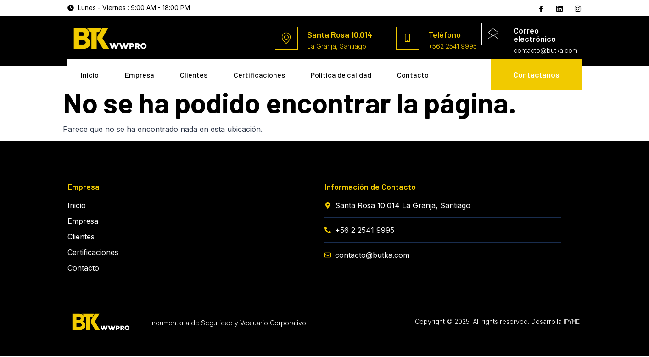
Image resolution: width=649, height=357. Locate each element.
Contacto (97, 99)
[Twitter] (558, 7)
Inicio (90, 72)
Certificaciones (264, 72)
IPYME (572, 322)
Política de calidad (348, 72)
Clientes (197, 72)
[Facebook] (540, 8)
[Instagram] (577, 8)
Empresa (141, 72)
